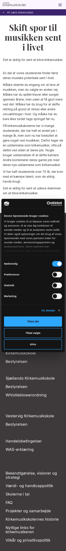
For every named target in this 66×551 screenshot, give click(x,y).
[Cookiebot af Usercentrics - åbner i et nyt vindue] (47, 203)
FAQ (9, 502)
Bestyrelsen (16, 361)
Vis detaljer (48, 310)
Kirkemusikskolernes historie (32, 519)
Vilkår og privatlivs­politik (28, 540)
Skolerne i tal (18, 494)
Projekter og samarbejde (28, 511)
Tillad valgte (33, 332)
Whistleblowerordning (26, 395)
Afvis (33, 344)
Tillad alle (33, 321)
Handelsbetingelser (24, 441)
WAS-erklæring (20, 449)
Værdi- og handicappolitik (29, 486)
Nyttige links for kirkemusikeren (20, 530)
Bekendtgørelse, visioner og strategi (31, 475)
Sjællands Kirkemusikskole (30, 378)
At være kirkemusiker (18, 12)
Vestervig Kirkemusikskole (30, 416)
